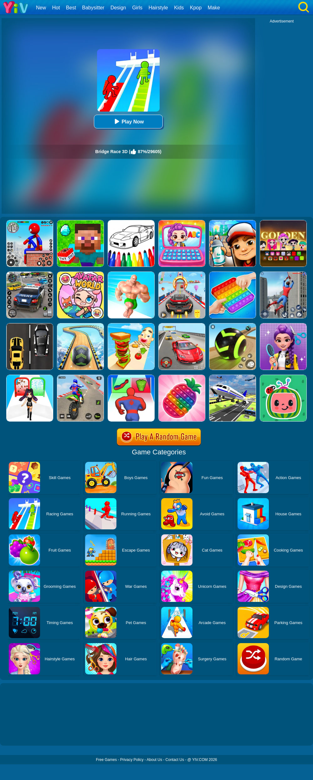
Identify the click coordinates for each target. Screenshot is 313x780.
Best (71, 7)
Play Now (128, 121)
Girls (137, 7)
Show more (21, 733)
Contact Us (175, 760)
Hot (56, 7)
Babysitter (93, 7)
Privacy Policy (132, 760)
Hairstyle (158, 7)
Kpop (196, 7)
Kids (179, 7)
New (41, 7)
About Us (154, 760)
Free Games (106, 760)
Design (118, 7)
